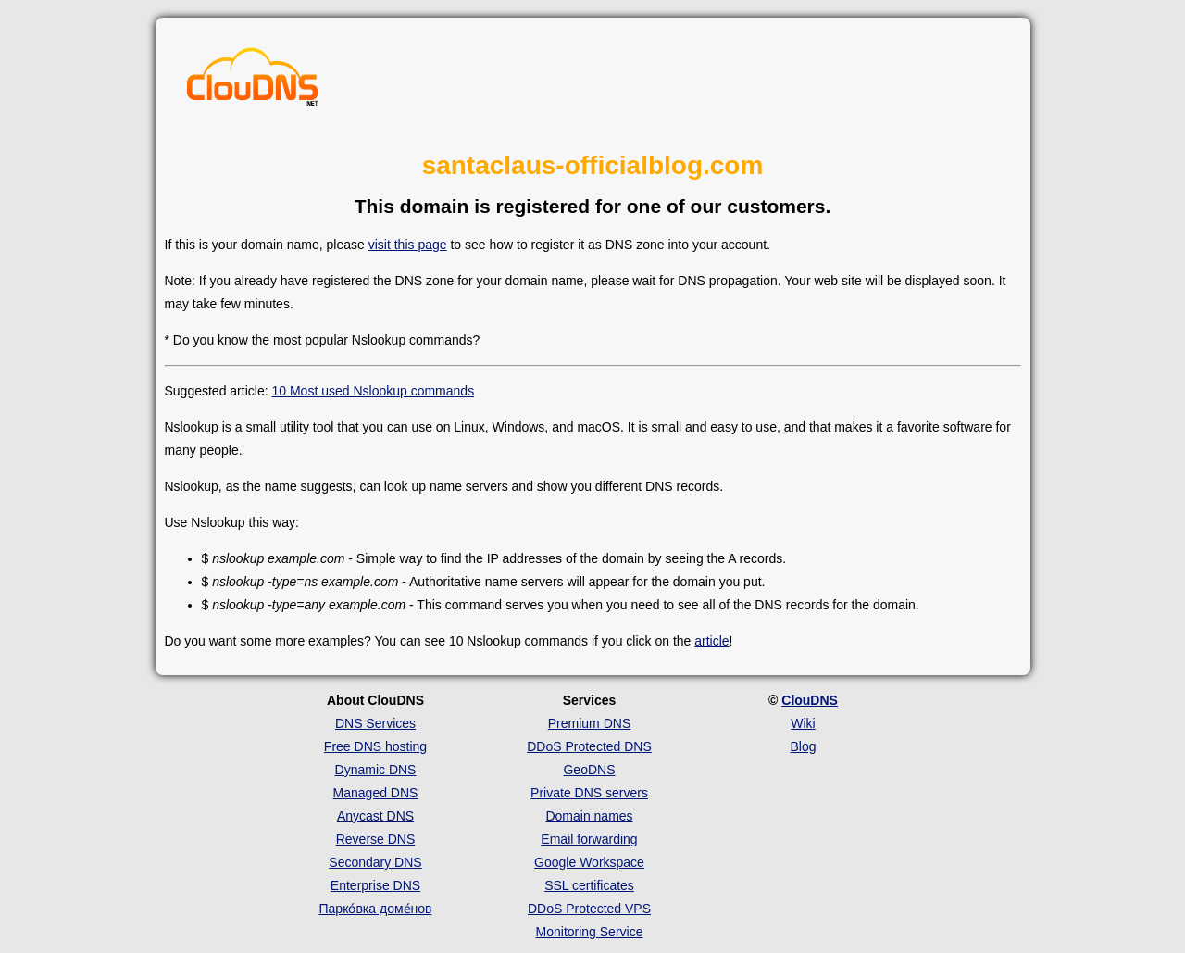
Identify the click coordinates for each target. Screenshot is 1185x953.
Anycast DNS (375, 816)
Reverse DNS (376, 839)
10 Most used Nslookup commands (372, 390)
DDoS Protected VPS (589, 908)
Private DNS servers (589, 792)
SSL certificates (589, 885)
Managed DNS (375, 792)
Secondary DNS (375, 862)
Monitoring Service (589, 931)
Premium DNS (589, 723)
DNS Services (375, 723)
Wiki (803, 723)
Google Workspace (589, 862)
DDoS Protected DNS (589, 746)
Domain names (588, 816)
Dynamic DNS (376, 769)
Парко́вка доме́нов (375, 908)
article (711, 640)
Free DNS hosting (375, 746)
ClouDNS (809, 700)
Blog (803, 746)
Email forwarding (589, 839)
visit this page (407, 244)
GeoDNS (589, 769)
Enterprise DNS (375, 885)
